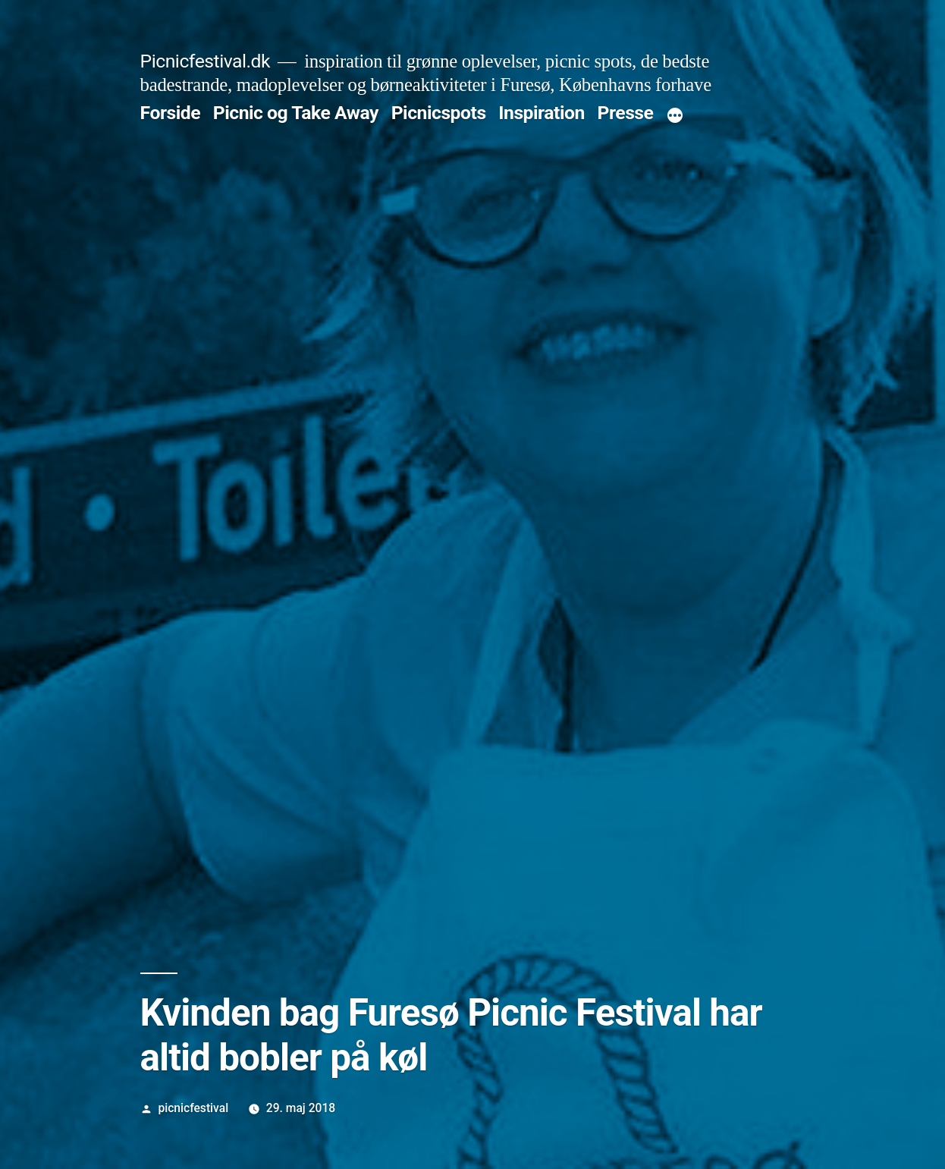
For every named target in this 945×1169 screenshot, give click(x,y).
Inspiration (541, 113)
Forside (170, 113)
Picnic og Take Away (295, 113)
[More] (675, 116)
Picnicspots (438, 113)
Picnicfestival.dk (205, 61)
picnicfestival (193, 1108)
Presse (625, 113)
